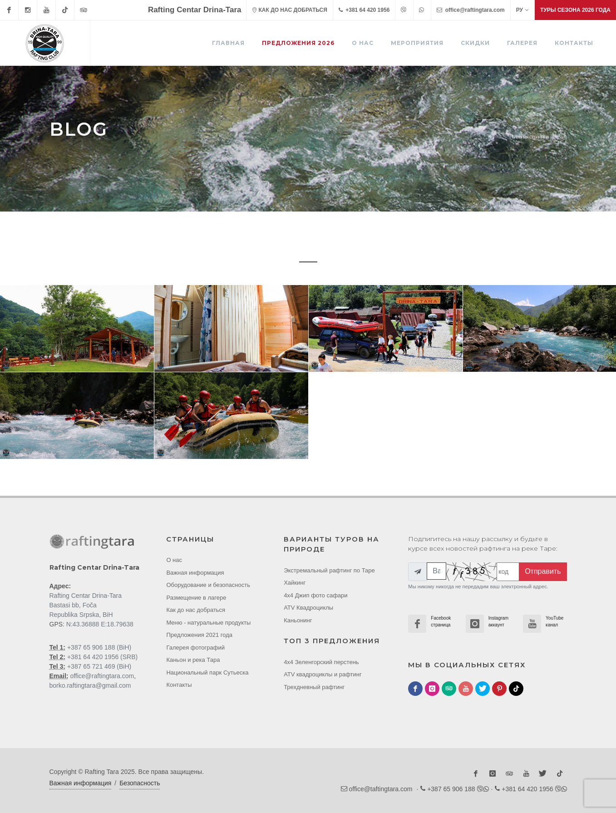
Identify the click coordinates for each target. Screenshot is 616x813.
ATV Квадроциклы (308, 607)
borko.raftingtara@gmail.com (90, 685)
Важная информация (195, 572)
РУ (522, 10)
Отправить (543, 571)
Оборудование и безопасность (208, 584)
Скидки (475, 42)
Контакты (574, 42)
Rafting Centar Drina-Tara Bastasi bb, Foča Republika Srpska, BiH (85, 605)
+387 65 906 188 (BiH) (98, 647)
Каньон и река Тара (193, 659)
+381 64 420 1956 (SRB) (101, 656)
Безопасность (139, 783)
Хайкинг (295, 582)
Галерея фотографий (195, 647)
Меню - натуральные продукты (208, 622)
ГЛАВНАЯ (228, 42)
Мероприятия (417, 42)
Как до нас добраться (195, 609)
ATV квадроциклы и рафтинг (323, 674)
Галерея (522, 42)
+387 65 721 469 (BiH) (98, 666)
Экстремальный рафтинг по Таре (329, 570)
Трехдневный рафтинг (314, 687)
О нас (363, 42)
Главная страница (530, 136)
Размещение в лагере (196, 597)
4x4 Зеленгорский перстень (321, 662)
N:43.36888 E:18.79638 (99, 624)
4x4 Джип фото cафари (315, 595)
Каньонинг (298, 620)
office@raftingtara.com (470, 10)
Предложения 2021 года (199, 634)
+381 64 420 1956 (364, 10)
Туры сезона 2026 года (575, 10)
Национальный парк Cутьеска (207, 672)
